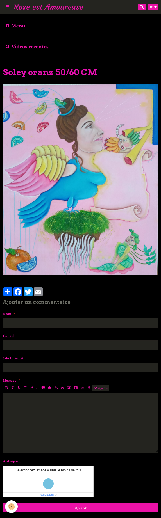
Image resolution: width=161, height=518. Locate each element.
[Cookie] (11, 506)
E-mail (8, 336)
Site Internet (13, 358)
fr (151, 7)
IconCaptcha (47, 494)
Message (9, 380)
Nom (7, 314)
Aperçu (101, 388)
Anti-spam (12, 461)
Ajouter (81, 507)
